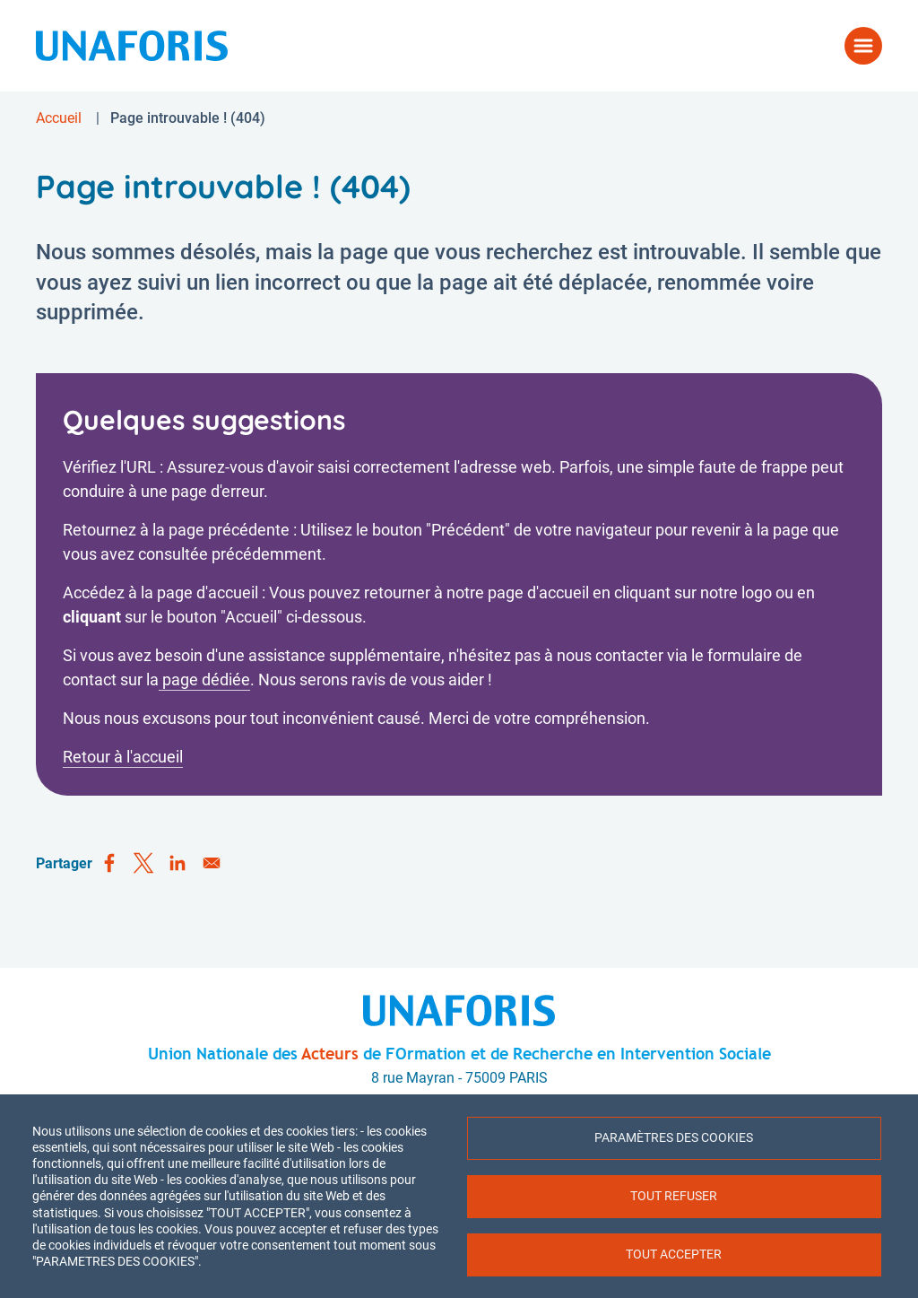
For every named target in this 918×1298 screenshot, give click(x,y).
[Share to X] (143, 863)
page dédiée (204, 679)
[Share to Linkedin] (177, 863)
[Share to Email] (211, 863)
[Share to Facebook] (109, 863)
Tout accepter (674, 1254)
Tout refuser (673, 1196)
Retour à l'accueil (123, 756)
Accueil (59, 117)
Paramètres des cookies (673, 1137)
